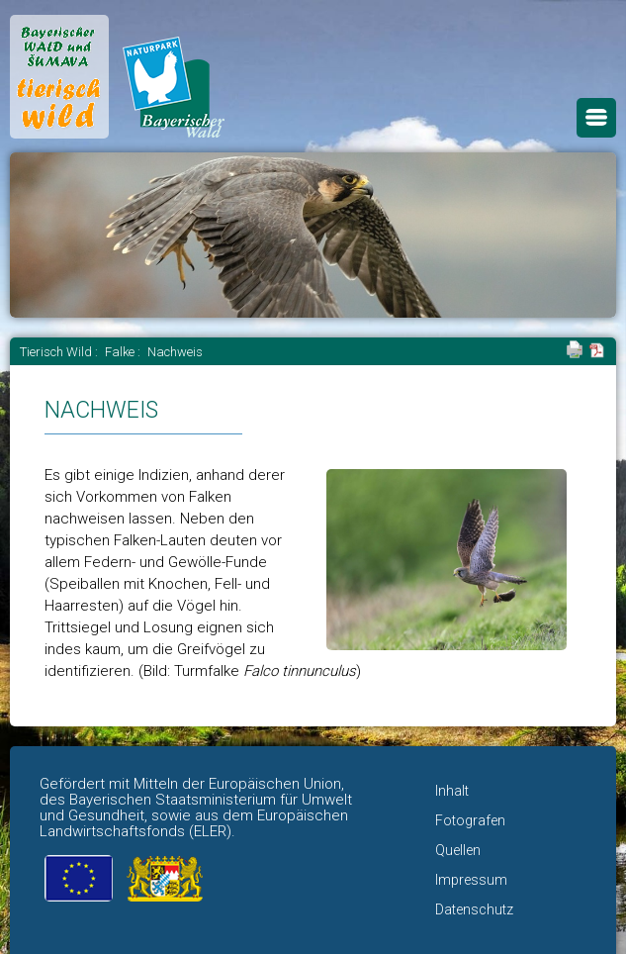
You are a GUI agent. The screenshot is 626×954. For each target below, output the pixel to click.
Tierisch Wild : (60, 351)
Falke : (124, 351)
